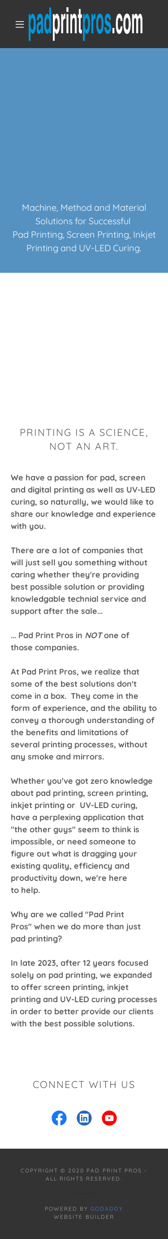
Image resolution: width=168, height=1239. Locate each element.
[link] (85, 24)
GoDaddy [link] (106, 1208)
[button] (20, 24)
